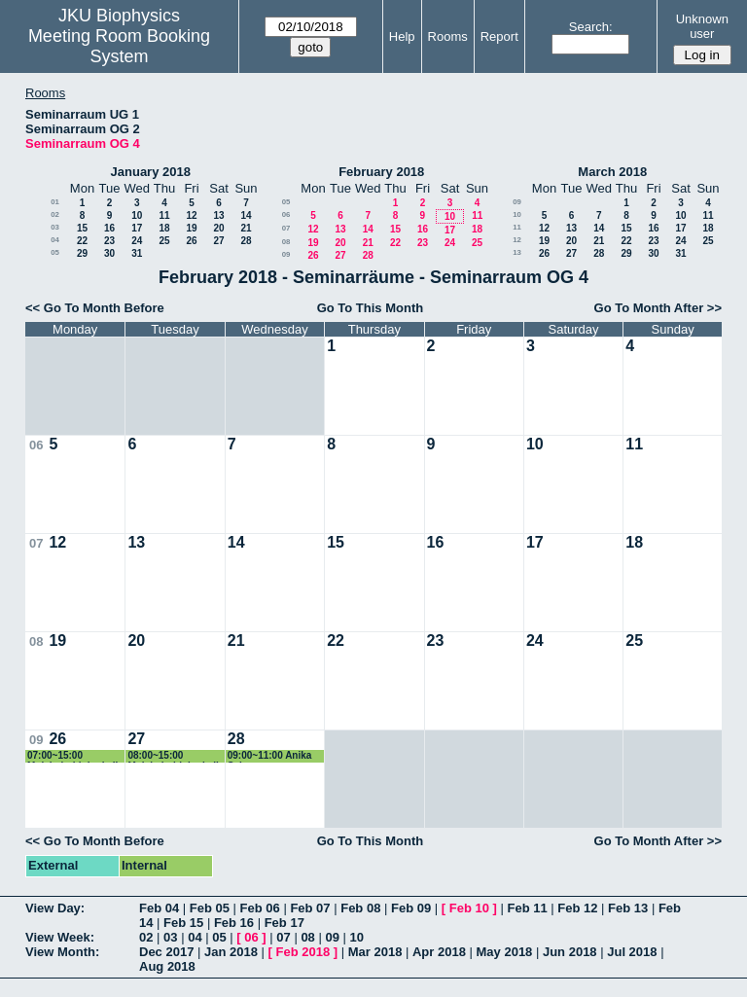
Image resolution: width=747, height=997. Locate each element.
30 (109, 253)
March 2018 (612, 171)
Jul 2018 (632, 951)
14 (245, 215)
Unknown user (702, 26)
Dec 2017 (166, 951)
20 (218, 228)
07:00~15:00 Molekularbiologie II (72, 756)
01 (55, 201)
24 (136, 240)
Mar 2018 (375, 951)
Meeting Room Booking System (119, 46)
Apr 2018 (439, 951)
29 (82, 253)
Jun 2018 (570, 951)
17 (136, 228)
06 (286, 214)
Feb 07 (310, 908)
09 (286, 254)
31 (136, 253)
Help (402, 36)
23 (109, 240)
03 (55, 227)
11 (164, 215)
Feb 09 (411, 908)
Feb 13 (628, 908)
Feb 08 (360, 908)
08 (286, 241)
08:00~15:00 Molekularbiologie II (172, 756)
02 (55, 214)
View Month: (62, 951)
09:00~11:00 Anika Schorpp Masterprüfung (270, 756)
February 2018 (381, 171)
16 (109, 228)
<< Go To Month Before (94, 308)
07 (286, 228)
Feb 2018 (303, 951)
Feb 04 (159, 908)
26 (191, 240)
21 (245, 228)
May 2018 (505, 951)
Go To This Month (370, 308)
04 (55, 239)
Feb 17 (284, 922)
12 (191, 215)
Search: (591, 26)
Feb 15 (183, 922)
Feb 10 (469, 908)
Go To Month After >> (658, 308)
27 (218, 240)
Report (499, 36)
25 (164, 240)
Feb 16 (234, 922)
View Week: (59, 937)
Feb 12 (577, 908)
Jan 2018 (231, 951)
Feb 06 (260, 908)
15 (82, 228)
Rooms (448, 36)
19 (191, 228)
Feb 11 (527, 908)
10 (136, 215)
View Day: (55, 908)
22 (82, 240)
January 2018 (151, 171)
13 (218, 215)
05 (55, 252)
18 (164, 228)
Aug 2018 (167, 966)
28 (245, 240)
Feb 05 (210, 908)
